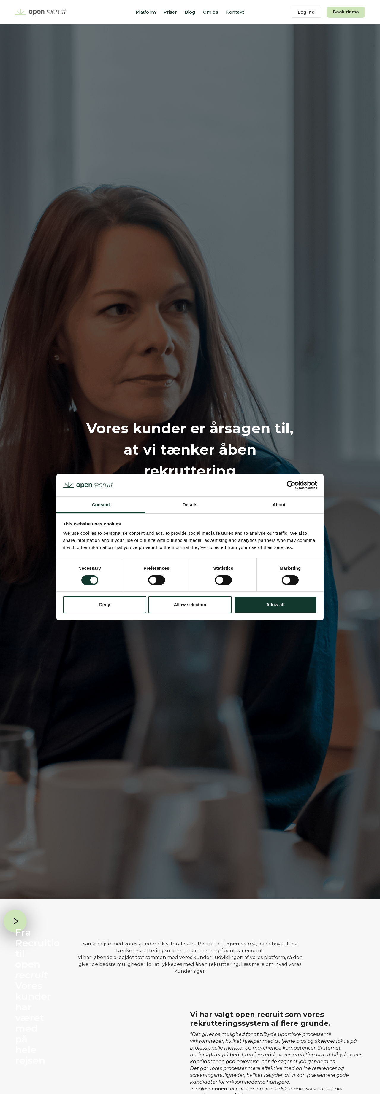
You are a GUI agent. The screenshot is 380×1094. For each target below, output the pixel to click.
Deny (104, 604)
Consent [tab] (101, 504)
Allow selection (190, 604)
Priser (170, 12)
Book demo (346, 12)
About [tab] (279, 504)
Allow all (275, 604)
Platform (146, 12)
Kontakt (235, 12)
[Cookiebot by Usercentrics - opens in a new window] (291, 485)
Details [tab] (190, 504)
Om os (210, 12)
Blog (190, 12)
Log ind (306, 12)
